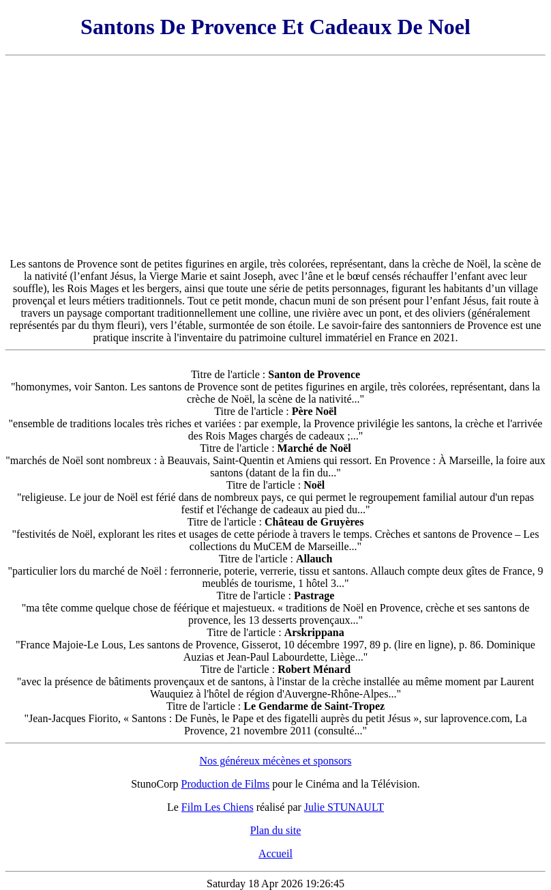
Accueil (275, 853)
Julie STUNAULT (344, 807)
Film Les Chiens (217, 807)
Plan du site (275, 830)
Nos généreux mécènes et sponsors (275, 760)
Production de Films (225, 784)
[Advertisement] (275, 157)
